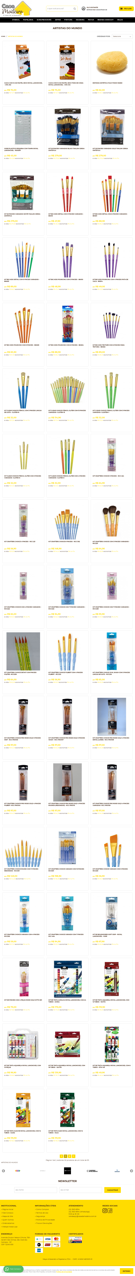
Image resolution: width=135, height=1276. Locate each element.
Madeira (80, 20)
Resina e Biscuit (106, 20)
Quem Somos (8, 1220)
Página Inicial (7, 1209)
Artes (58, 20)
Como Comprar (42, 1209)
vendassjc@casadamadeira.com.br (82, 1216)
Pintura (68, 20)
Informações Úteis (45, 1206)
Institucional (8, 1206)
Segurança (40, 1216)
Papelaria (28, 20)
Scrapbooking (44, 20)
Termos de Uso (42, 1213)
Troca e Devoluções (44, 1223)
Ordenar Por (103, 36)
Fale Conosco (7, 1213)
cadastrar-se (101, 10)
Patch (91, 20)
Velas (120, 20)
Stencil (16, 20)
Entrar (90, 10)
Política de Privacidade (45, 1220)
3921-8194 (74, 1209)
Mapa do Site (7, 1216)
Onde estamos (8, 1223)
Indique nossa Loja (9, 1227)
